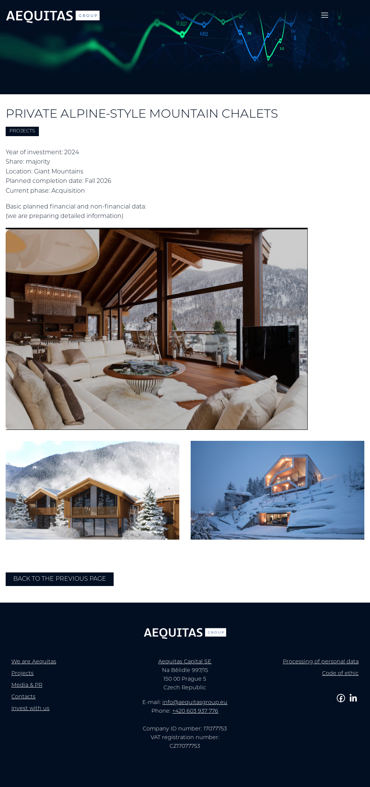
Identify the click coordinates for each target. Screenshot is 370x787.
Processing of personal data (321, 662)
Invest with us (30, 709)
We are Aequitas (33, 662)
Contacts (23, 697)
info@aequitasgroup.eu (194, 703)
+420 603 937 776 (195, 711)
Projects (22, 674)
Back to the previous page (59, 579)
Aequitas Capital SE (184, 662)
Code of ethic (340, 674)
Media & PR (26, 685)
